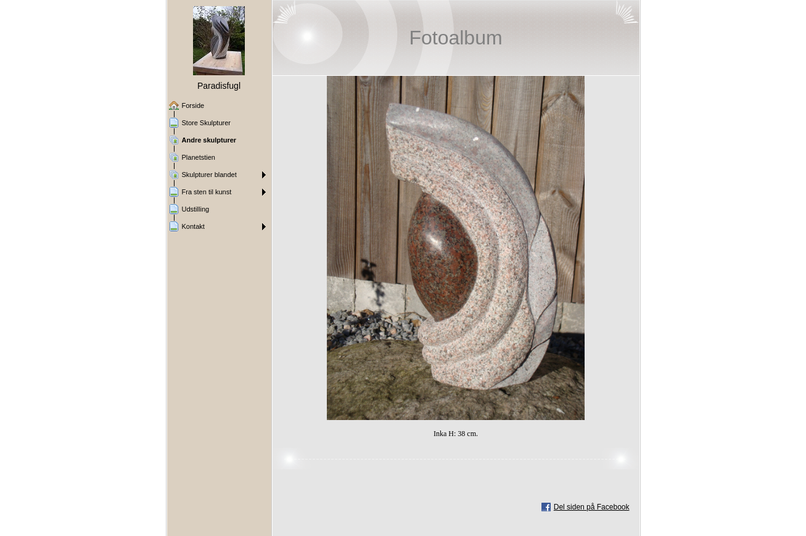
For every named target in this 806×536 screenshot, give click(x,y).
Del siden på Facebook (592, 507)
